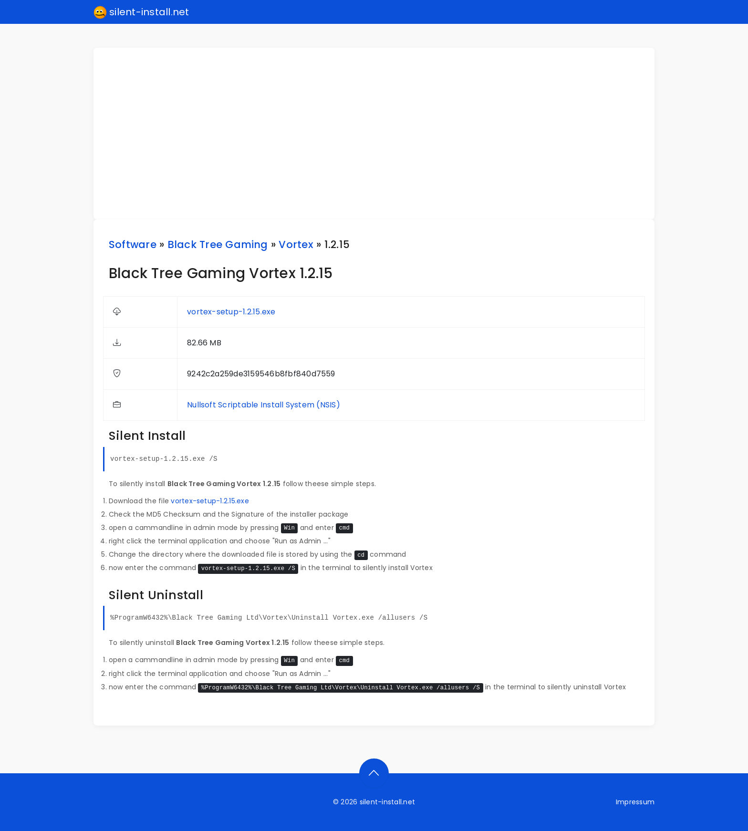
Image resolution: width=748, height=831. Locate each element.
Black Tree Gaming (217, 244)
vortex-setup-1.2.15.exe (231, 311)
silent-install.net (141, 12)
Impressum (635, 802)
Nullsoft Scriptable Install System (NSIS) (263, 404)
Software (132, 244)
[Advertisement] (380, 133)
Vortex (296, 244)
